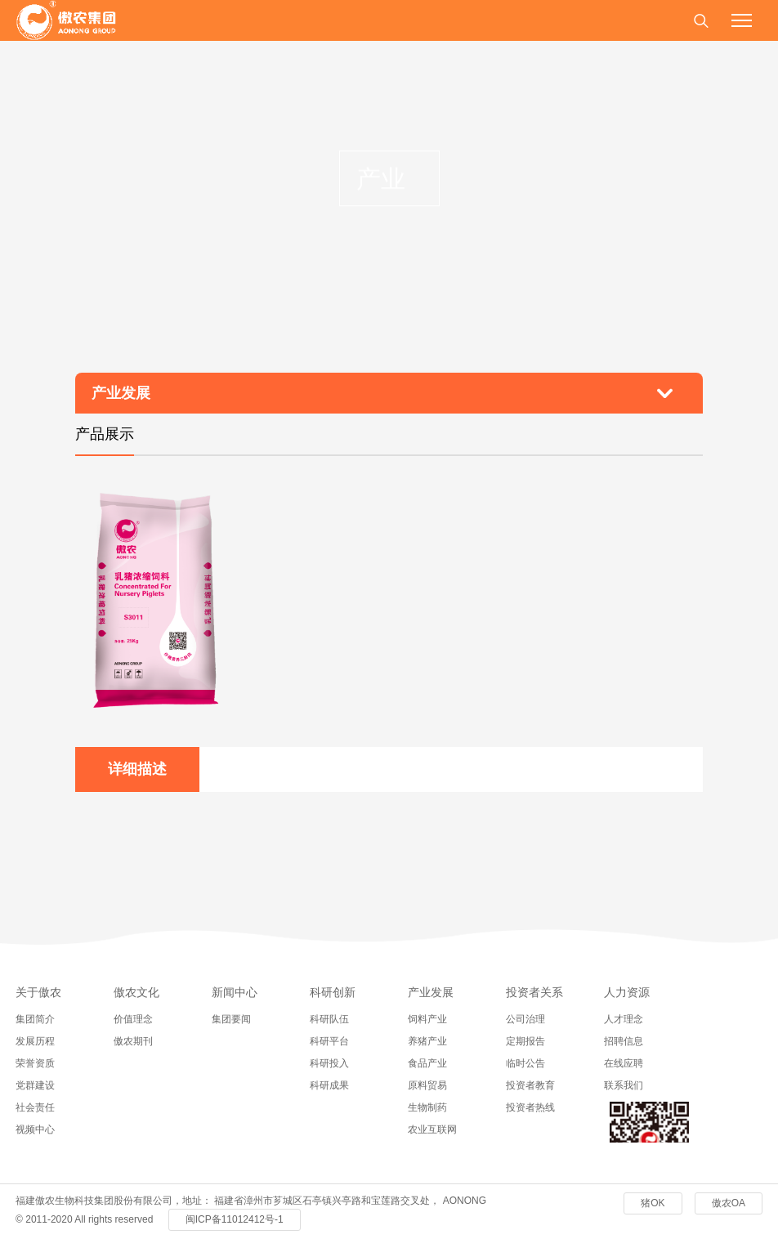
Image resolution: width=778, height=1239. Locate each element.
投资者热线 (530, 1107)
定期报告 (525, 1041)
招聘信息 (623, 1041)
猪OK (652, 1203)
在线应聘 (623, 1063)
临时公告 (525, 1063)
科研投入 (329, 1063)
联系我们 (623, 1085)
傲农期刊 (133, 1041)
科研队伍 (329, 1019)
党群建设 (35, 1085)
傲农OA (728, 1203)
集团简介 (35, 1019)
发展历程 (35, 1041)
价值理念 (133, 1019)
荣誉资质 (35, 1063)
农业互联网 (432, 1129)
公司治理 (525, 1019)
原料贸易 (427, 1085)
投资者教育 (530, 1085)
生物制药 (427, 1107)
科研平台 (329, 1041)
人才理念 (623, 1019)
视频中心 (35, 1129)
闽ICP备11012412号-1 (235, 1219)
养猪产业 (427, 1041)
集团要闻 (231, 1019)
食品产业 (427, 1063)
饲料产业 (427, 1019)
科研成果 (329, 1085)
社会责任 (35, 1107)
